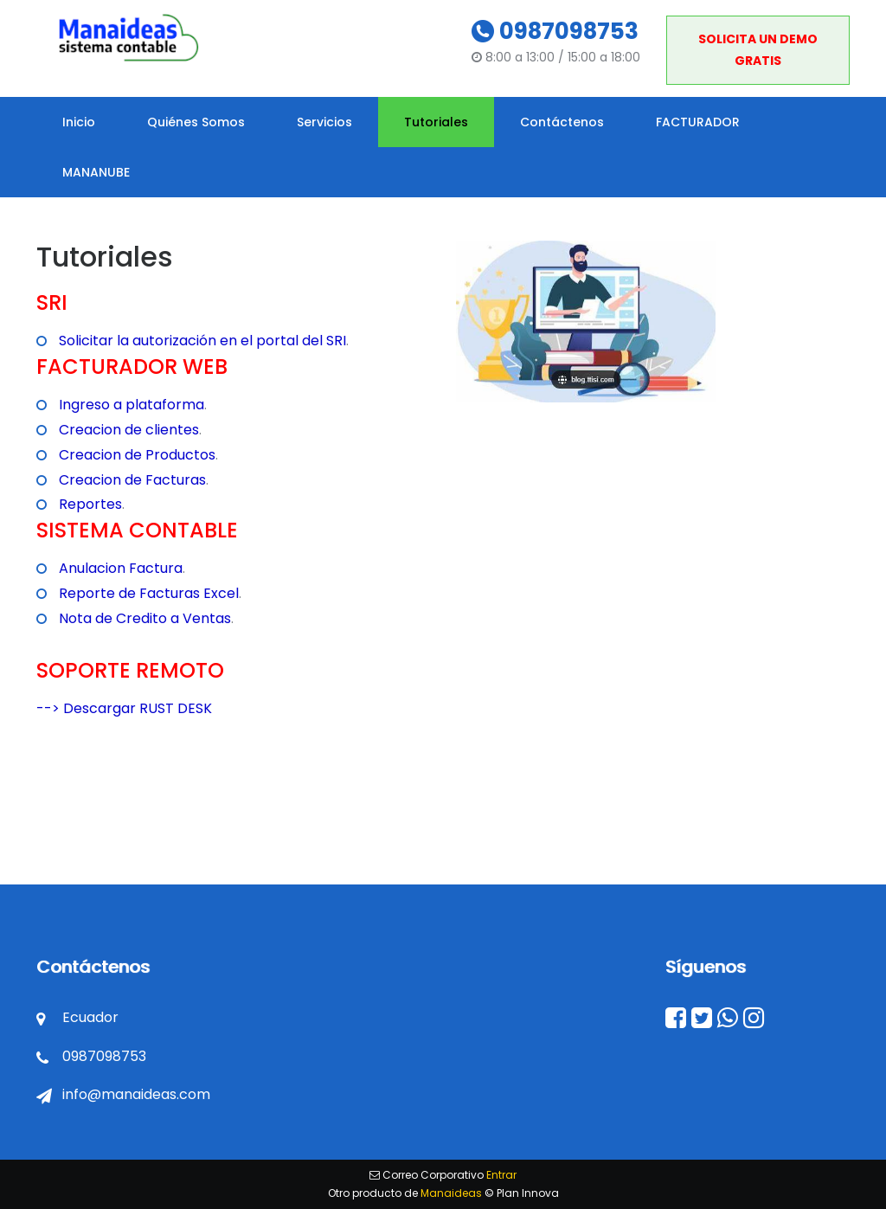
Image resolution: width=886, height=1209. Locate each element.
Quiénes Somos (196, 122)
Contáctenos (562, 122)
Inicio (78, 122)
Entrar (501, 1174)
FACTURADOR (698, 122)
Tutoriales (436, 122)
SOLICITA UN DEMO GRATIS (758, 49)
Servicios (324, 122)
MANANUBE (96, 172)
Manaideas (451, 1193)
